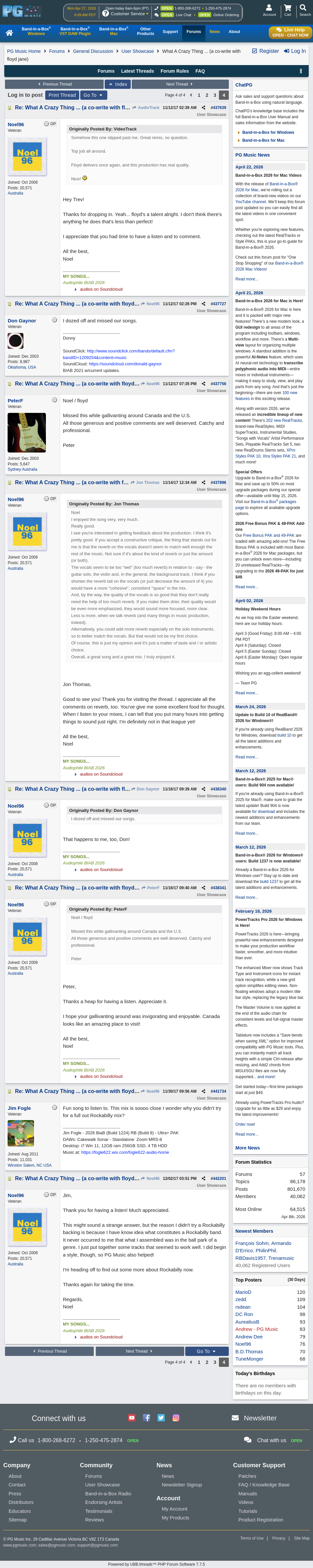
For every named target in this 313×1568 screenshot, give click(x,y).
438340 (219, 789)
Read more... (246, 279)
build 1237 (269, 881)
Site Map (302, 1538)
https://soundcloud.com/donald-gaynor (125, 363)
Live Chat (183, 15)
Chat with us (271, 1440)
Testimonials (99, 1511)
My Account (175, 1509)
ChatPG (243, 85)
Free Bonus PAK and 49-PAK (269, 535)
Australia (15, 193)
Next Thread (180, 84)
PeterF (150, 888)
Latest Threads (137, 71)
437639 (219, 107)
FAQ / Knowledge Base (264, 1484)
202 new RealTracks (284, 420)
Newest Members (254, 1231)
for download (263, 811)
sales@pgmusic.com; (57, 1545)
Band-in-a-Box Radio (108, 1493)
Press (15, 1493)
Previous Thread (54, 84)
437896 (219, 482)
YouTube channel (250, 202)
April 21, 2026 (249, 292)
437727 (219, 304)
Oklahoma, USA (22, 367)
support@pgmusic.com (97, 1545)
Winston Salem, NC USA (30, 1165)
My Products (175, 1517)
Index (117, 84)
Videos (246, 1502)
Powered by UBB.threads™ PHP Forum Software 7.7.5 (156, 1564)
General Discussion (93, 51)
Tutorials (247, 1511)
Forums (57, 51)
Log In (294, 51)
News (168, 1476)
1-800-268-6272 (187, 8)
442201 (219, 1178)
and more (266, 1077)
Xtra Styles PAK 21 (279, 456)
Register (265, 51)
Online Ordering (226, 15)
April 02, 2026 (249, 600)
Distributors (21, 1502)
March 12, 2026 (250, 770)
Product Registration (260, 1519)
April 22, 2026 (249, 166)
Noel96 (150, 304)
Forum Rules (174, 71)
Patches (247, 1476)
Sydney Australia (22, 469)
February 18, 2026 (253, 911)
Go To (94, 95)
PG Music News (252, 155)
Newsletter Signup (182, 1484)
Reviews (94, 1519)
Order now (244, 1124)
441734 (219, 1091)
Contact (17, 1484)
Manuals (247, 1493)
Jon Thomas (144, 482)
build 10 (284, 735)
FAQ (200, 71)
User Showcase (138, 51)
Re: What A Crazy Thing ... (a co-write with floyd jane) (81, 107)
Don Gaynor (145, 789)
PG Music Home (24, 51)
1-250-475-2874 (218, 8)
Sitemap (18, 1519)
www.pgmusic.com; (20, 1545)
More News (247, 1147)
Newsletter (260, 1418)
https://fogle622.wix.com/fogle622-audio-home (125, 1152)
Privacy (278, 1538)
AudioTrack (145, 107)
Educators (20, 1511)
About (15, 1476)
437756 (219, 384)
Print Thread (62, 95)
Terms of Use (252, 1538)
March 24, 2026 (250, 706)
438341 (219, 888)
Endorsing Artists (103, 1502)
